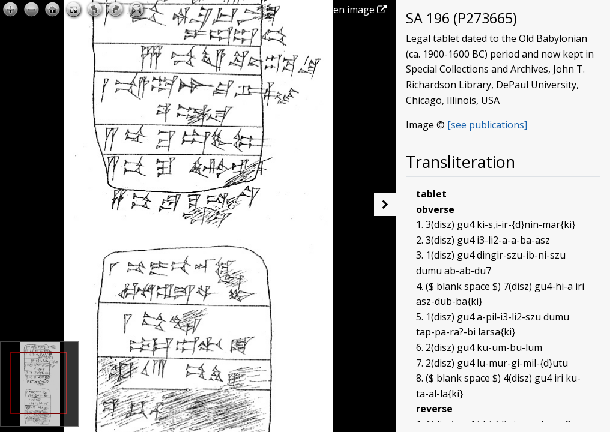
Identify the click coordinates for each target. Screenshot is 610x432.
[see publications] (487, 124)
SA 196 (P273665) (461, 18)
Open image (353, 9)
